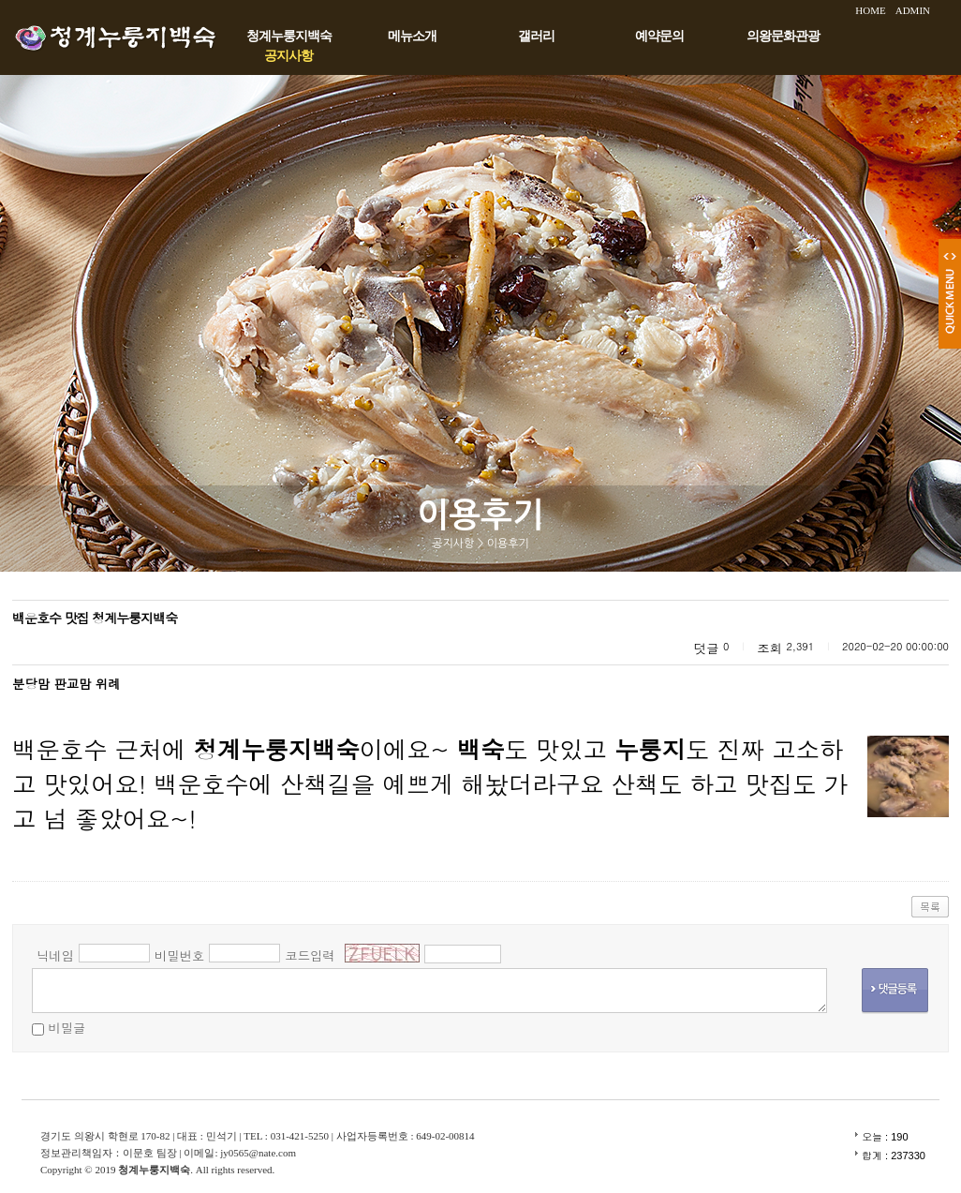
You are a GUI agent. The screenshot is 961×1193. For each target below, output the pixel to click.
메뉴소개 (412, 36)
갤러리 (536, 36)
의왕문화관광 (783, 36)
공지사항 (288, 56)
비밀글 (66, 1027)
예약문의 (659, 36)
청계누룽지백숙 (289, 36)
